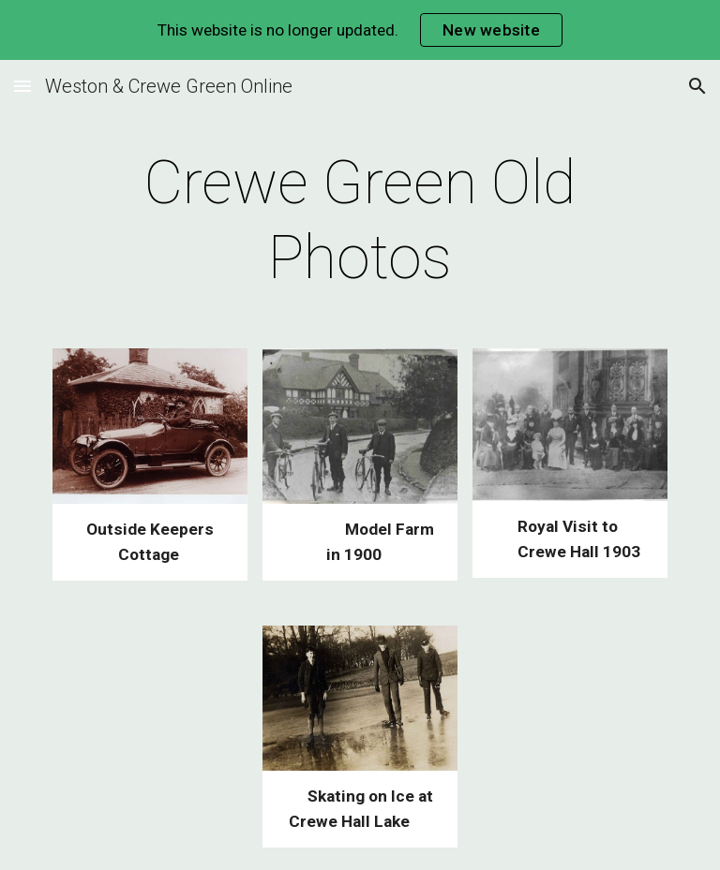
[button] (22, 85)
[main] (359, 221)
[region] (360, 30)
